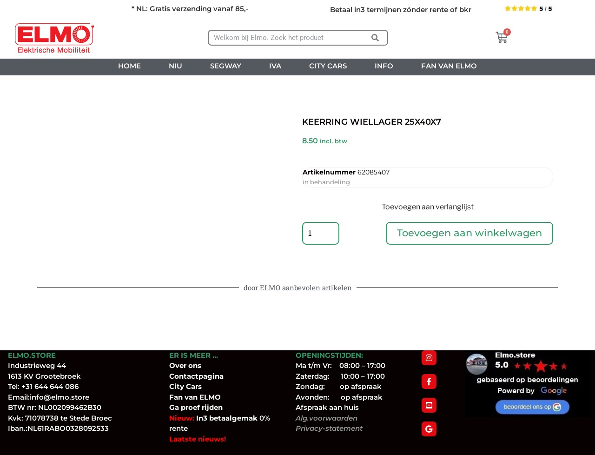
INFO (384, 65)
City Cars (185, 386)
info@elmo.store (59, 397)
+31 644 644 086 (50, 386)
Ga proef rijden (196, 407)
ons (194, 365)
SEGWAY (225, 65)
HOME (129, 65)
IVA (275, 65)
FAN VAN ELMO (449, 65)
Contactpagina (196, 376)
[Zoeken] (375, 38)
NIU (175, 65)
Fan (176, 397)
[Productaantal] (320, 233)
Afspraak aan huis (327, 407)
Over (178, 365)
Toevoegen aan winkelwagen (469, 233)
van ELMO (202, 397)
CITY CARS (328, 65)
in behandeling (326, 182)
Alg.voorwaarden (326, 418)
